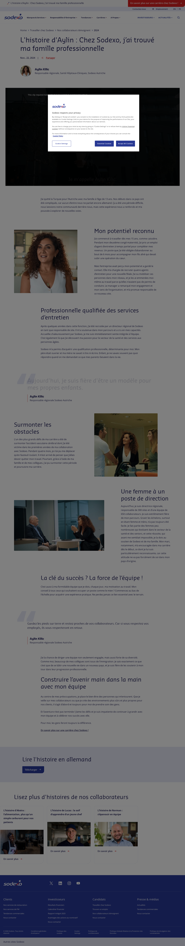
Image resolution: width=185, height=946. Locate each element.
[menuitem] (13, 16)
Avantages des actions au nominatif (63, 917)
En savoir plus (13, 859)
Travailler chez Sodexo (102, 905)
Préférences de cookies (77, 932)
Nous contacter (9, 917)
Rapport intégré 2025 (56, 913)
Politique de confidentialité (96, 932)
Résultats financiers (56, 905)
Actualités (141, 905)
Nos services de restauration (15, 905)
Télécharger (33, 769)
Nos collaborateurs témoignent (106, 913)
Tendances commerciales (13, 913)
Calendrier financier (56, 909)
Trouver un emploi (100, 909)
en (174, 9)
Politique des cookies (60, 932)
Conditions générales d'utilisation (38, 932)
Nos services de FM (11, 909)
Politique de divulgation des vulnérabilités (161, 932)
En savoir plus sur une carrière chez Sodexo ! (64, 730)
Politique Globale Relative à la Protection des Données (128, 932)
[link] (22, 835)
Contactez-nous (139, 9)
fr (180, 9)
